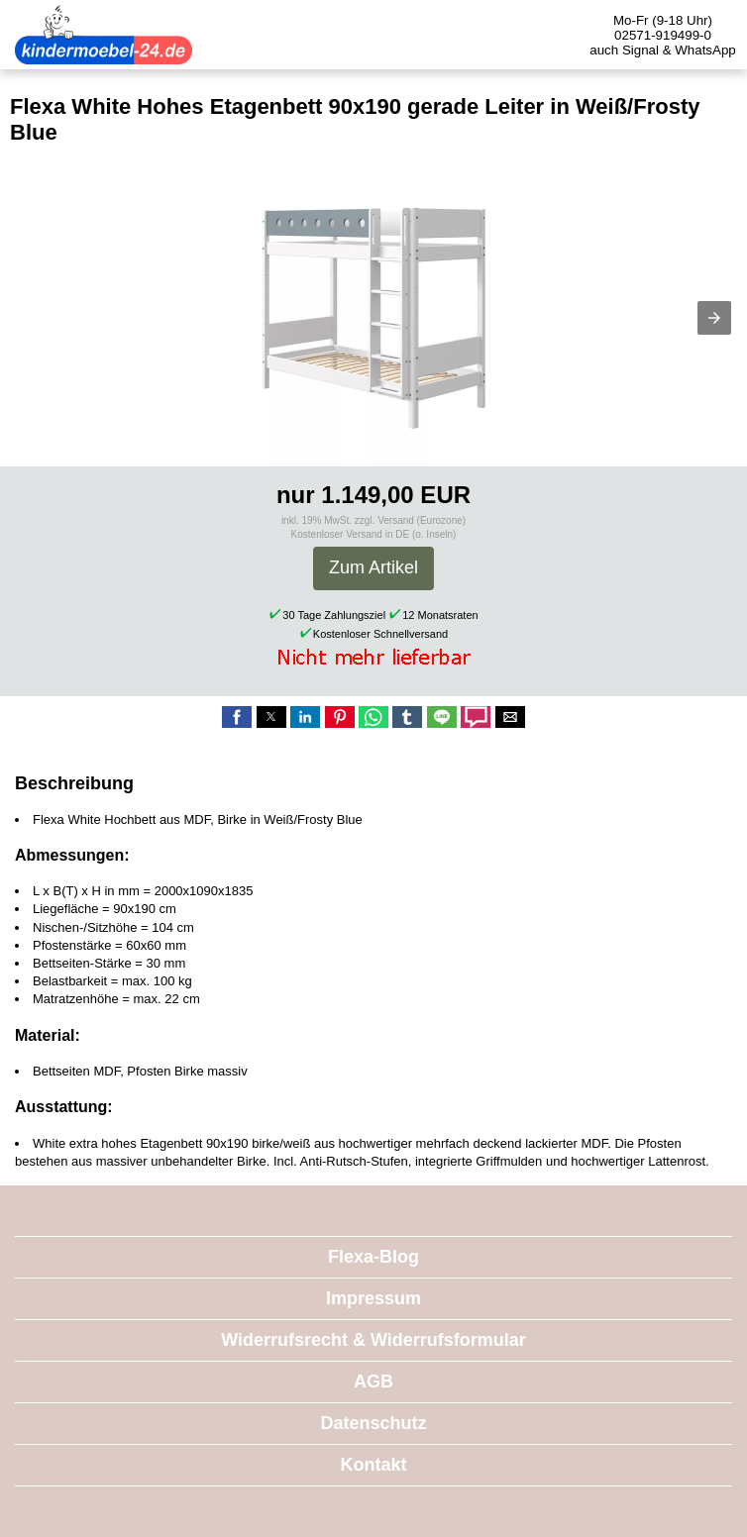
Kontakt (374, 1465)
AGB (373, 1381)
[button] (714, 318)
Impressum (373, 1298)
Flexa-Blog (373, 1257)
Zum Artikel (373, 567)
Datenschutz (373, 1423)
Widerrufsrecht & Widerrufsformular (373, 1340)
